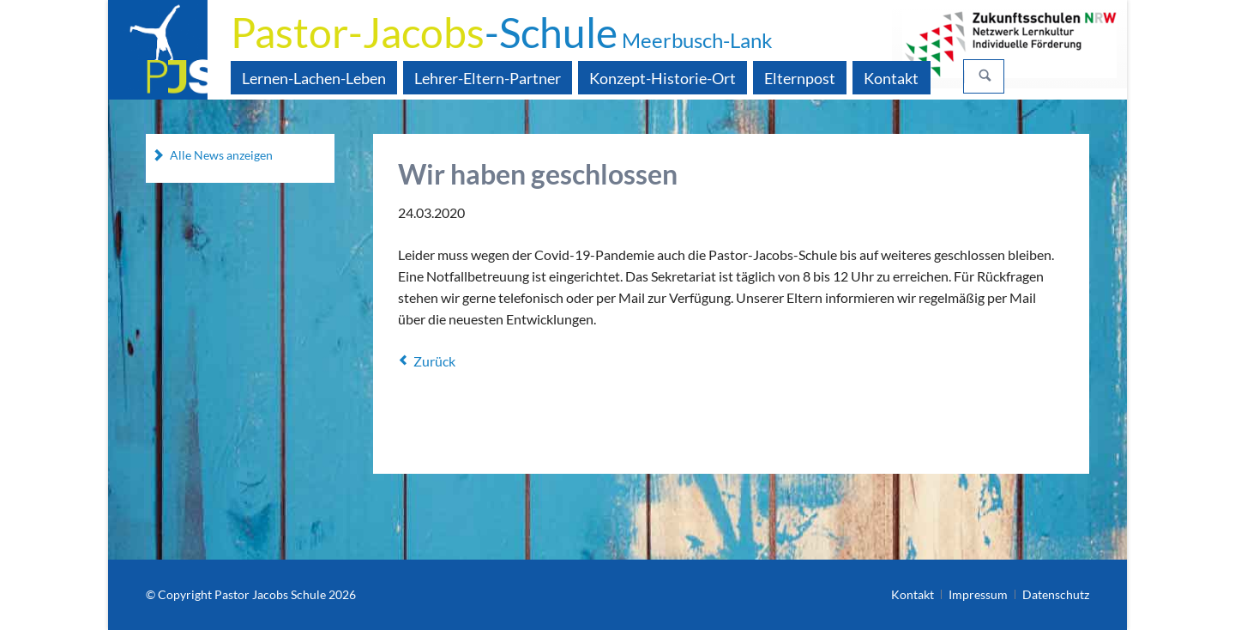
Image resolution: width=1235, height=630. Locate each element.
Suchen (985, 76)
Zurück (434, 361)
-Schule (502, 32)
